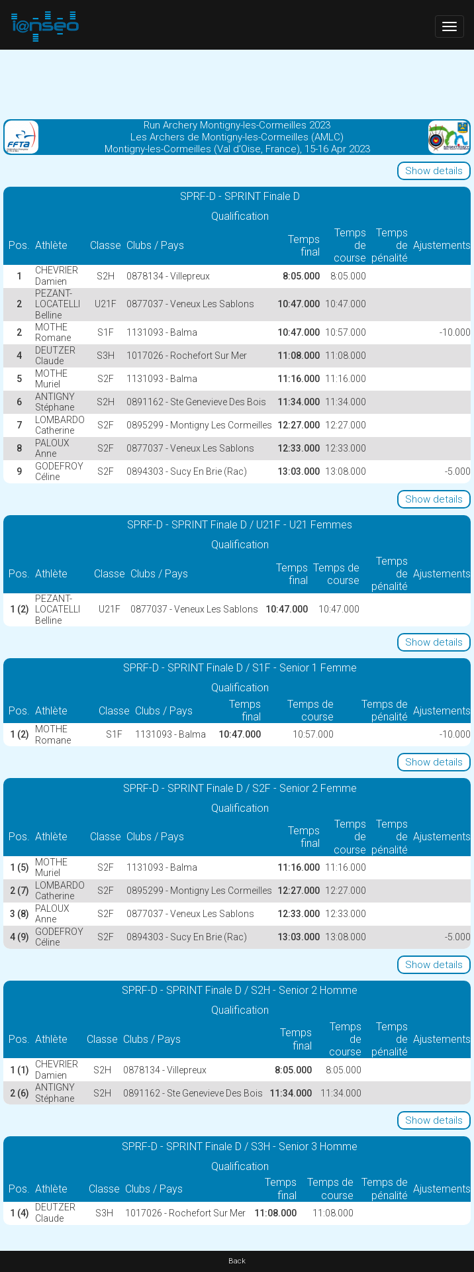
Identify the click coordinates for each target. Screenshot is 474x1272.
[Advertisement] (237, 83)
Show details (434, 171)
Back (237, 1261)
